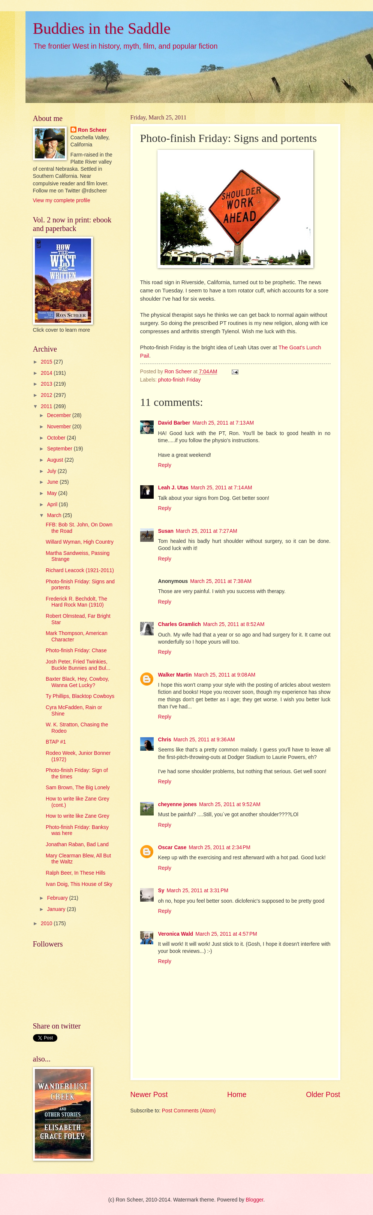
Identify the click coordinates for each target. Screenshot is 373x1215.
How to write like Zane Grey (77, 816)
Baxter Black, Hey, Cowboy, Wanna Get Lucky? (77, 682)
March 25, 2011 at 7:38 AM (221, 581)
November (59, 426)
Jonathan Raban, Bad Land (77, 844)
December (59, 415)
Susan (166, 531)
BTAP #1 (56, 742)
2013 (47, 384)
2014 (47, 373)
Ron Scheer (92, 130)
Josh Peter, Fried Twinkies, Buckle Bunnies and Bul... (78, 665)
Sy (161, 890)
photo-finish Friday (179, 380)
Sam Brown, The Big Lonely (78, 787)
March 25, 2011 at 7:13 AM (223, 423)
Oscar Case (172, 847)
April (52, 504)
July (52, 471)
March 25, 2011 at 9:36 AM (204, 739)
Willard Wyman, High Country (80, 542)
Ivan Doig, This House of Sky (79, 884)
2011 (47, 406)
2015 (47, 362)
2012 (47, 395)
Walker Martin (175, 675)
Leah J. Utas (173, 487)
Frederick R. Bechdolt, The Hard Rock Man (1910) (76, 602)
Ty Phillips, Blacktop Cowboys (80, 696)
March (55, 515)
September (60, 449)
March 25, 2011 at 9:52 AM (230, 804)
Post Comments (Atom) (189, 1111)
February (58, 898)
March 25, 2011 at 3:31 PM (197, 890)
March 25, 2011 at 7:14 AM (221, 487)
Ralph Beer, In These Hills (75, 873)
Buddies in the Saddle (102, 28)
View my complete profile (61, 200)
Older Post (323, 1095)
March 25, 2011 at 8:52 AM (234, 624)
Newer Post (149, 1095)
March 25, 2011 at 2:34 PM (219, 847)
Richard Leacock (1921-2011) (80, 570)
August (55, 460)
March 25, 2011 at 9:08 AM (224, 675)
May (52, 493)
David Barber (174, 423)
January (57, 909)
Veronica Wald (175, 934)
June (53, 482)
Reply (164, 465)
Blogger (255, 1200)
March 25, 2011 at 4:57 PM (226, 934)
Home (237, 1095)
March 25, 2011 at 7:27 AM (206, 531)
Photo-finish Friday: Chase (76, 650)
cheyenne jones (177, 804)
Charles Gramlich (179, 624)
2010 (47, 923)
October (57, 438)
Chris (164, 739)
